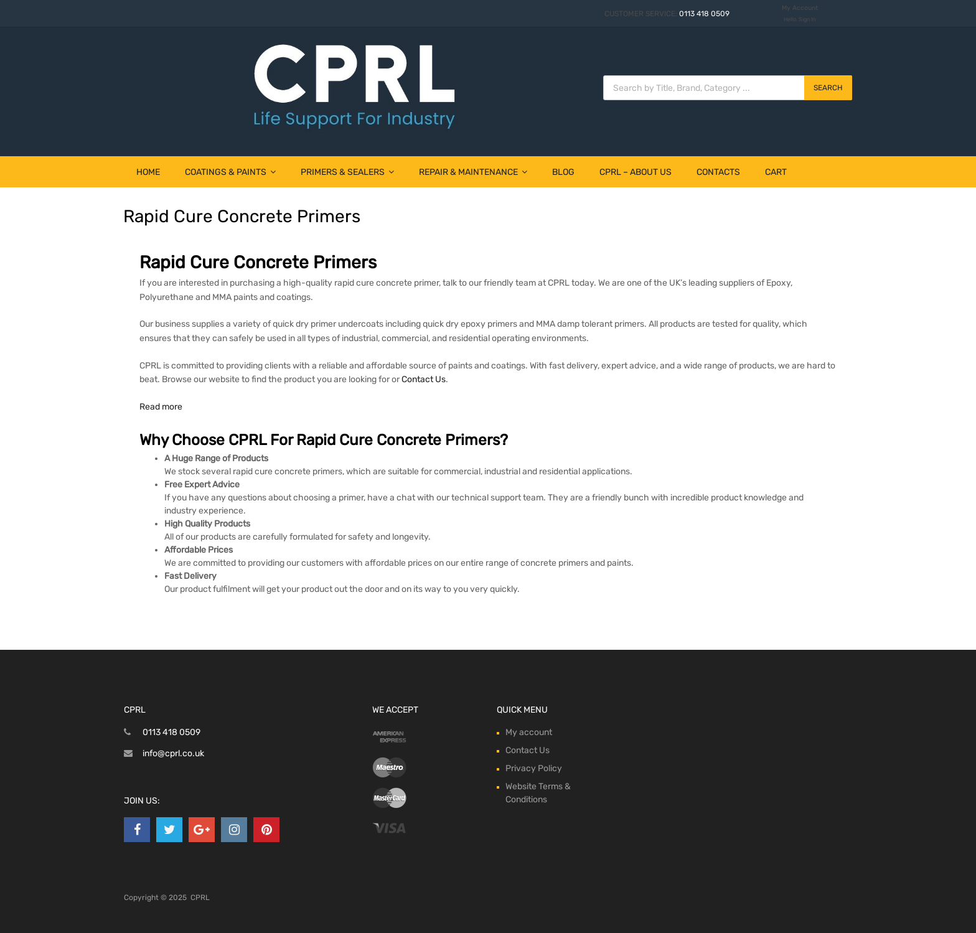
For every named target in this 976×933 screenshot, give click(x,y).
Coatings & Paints (230, 172)
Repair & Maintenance (473, 172)
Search (828, 87)
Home (148, 172)
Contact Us (423, 379)
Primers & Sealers (347, 172)
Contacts (718, 172)
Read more (160, 406)
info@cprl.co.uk (173, 753)
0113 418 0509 (704, 13)
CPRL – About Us (635, 172)
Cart (776, 172)
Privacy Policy (533, 768)
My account (528, 732)
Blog (563, 172)
